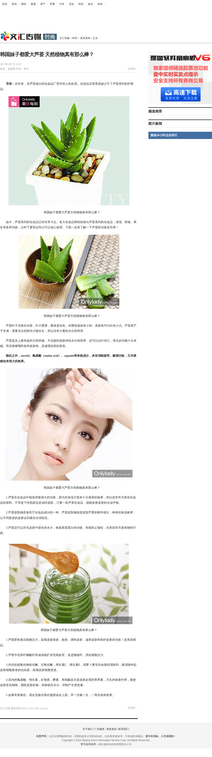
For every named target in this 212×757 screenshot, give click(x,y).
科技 (100, 4)
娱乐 (90, 4)
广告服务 (99, 729)
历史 (71, 4)
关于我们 (87, 729)
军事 (52, 4)
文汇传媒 (64, 38)
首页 (4, 4)
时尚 (81, 4)
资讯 (14, 4)
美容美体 (85, 38)
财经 (23, 4)
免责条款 (111, 729)
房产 (42, 4)
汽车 (61, 4)
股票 (33, 4)
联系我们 (123, 729)
